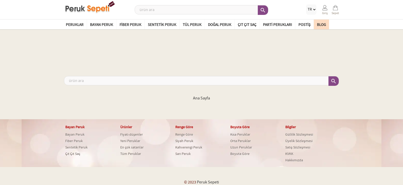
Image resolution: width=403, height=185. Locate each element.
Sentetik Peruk (162, 24)
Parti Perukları (277, 24)
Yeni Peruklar (130, 141)
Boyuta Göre (240, 154)
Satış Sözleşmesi (297, 147)
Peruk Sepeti (208, 182)
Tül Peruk (192, 24)
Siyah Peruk (184, 141)
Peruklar (75, 24)
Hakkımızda (294, 160)
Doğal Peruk (219, 24)
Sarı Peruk (183, 154)
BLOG (321, 24)
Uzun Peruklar (241, 147)
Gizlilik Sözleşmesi (299, 134)
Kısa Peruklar (240, 134)
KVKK (289, 154)
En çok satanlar (132, 147)
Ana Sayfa (201, 98)
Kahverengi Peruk (188, 147)
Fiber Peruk (130, 24)
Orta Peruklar (240, 141)
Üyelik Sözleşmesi (299, 141)
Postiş (304, 24)
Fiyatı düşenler (131, 134)
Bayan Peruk (101, 24)
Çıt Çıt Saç (247, 24)
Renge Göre (184, 134)
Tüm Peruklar (130, 154)
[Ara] (201, 9)
